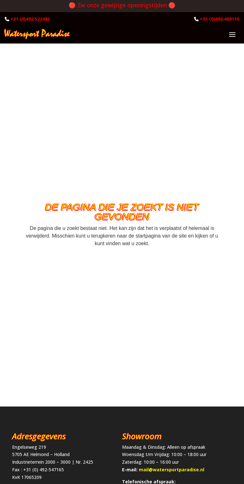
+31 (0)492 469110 (219, 19)
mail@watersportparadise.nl (171, 470)
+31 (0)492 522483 (30, 19)
